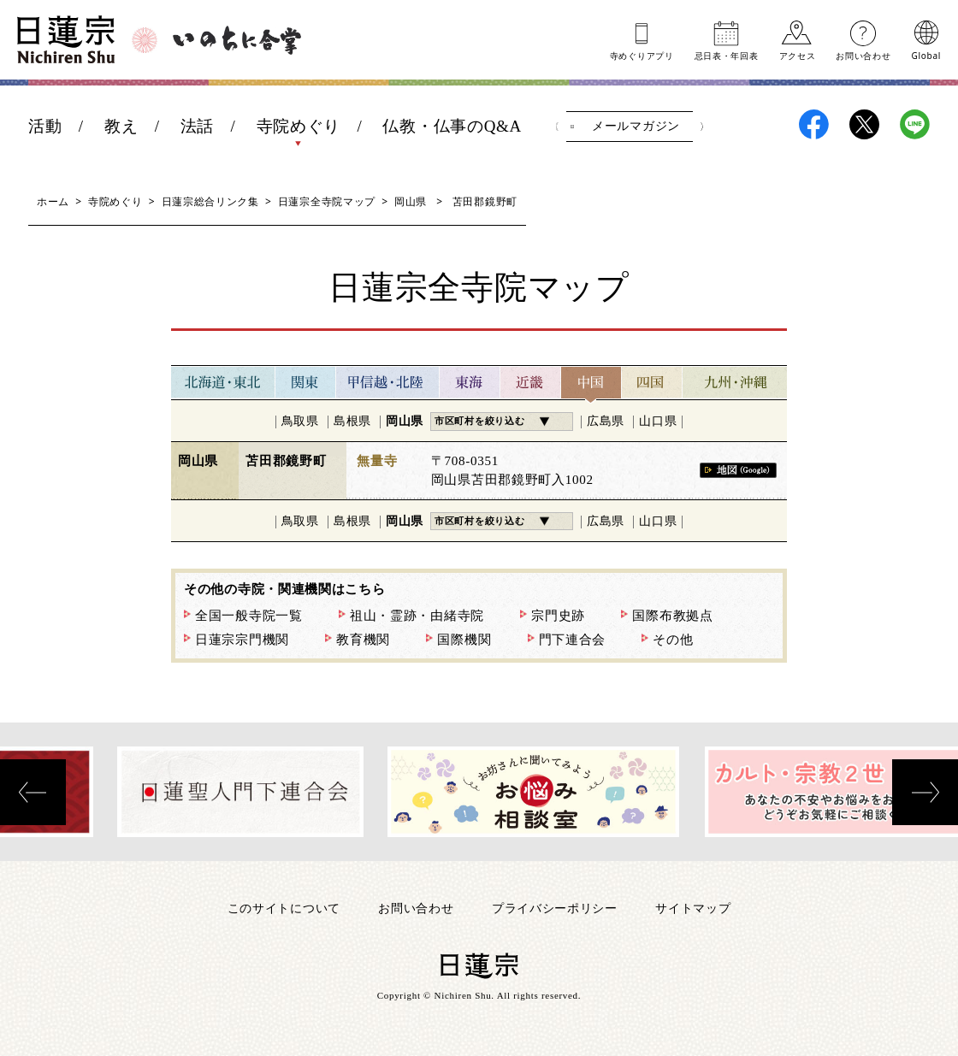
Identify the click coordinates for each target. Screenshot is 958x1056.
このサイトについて (284, 908)
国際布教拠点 (672, 615)
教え (121, 126)
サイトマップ (692, 908)
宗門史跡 (558, 615)
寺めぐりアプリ (642, 55)
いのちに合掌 (237, 40)
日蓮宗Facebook (814, 124)
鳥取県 (300, 421)
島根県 (352, 421)
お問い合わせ (863, 55)
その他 (673, 639)
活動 (45, 126)
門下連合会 (572, 639)
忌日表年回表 (727, 55)
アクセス (797, 55)
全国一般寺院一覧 (249, 615)
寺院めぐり (299, 126)
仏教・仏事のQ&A (452, 126)
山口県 (658, 421)
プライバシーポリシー (555, 908)
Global (926, 55)
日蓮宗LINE (915, 124)
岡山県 (410, 201)
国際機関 (464, 639)
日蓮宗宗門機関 (242, 639)
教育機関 (363, 639)
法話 (197, 126)
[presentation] (33, 792)
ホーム (53, 201)
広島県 (605, 421)
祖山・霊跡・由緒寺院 (417, 615)
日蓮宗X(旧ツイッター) (864, 124)
